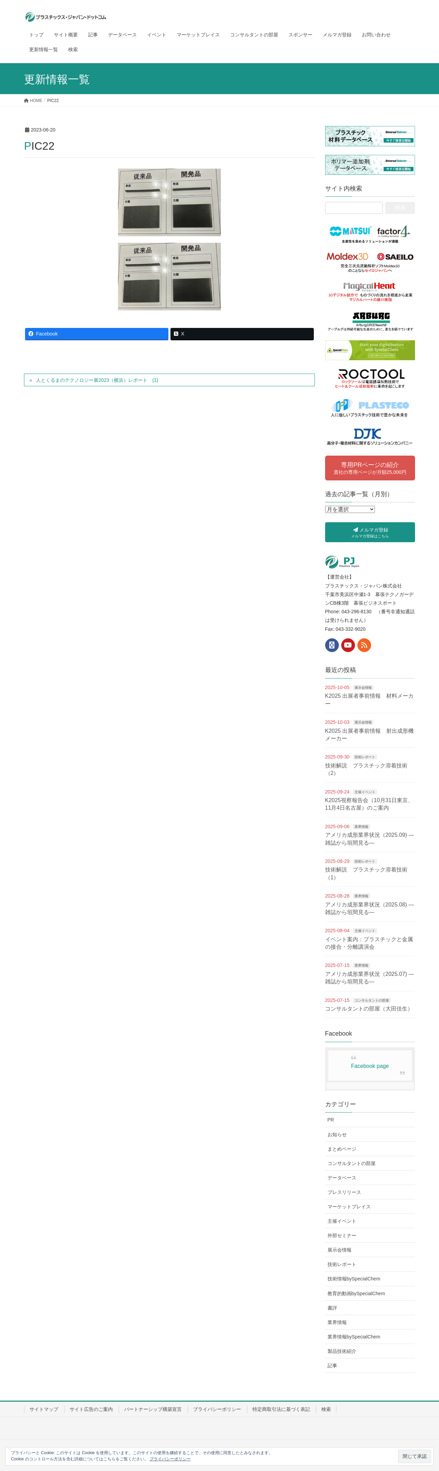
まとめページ (342, 1149)
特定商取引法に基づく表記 (281, 1409)
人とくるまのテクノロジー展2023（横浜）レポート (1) (97, 380)
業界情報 (361, 827)
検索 (326, 1409)
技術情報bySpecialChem (354, 1278)
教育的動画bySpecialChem (356, 1293)
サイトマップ (43, 1409)
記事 (332, 1365)
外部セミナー (342, 1235)
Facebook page (370, 1066)
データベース (342, 1178)
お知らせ (337, 1134)
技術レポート (365, 757)
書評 (332, 1308)
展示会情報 (363, 687)
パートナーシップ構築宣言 (153, 1409)
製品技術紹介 (342, 1351)
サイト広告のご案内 (91, 1409)
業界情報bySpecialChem (354, 1336)
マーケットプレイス (349, 1206)
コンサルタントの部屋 (372, 1000)
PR (331, 1119)
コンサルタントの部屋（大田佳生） (369, 1009)
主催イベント (365, 792)
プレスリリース (344, 1192)
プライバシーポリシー (217, 1409)
